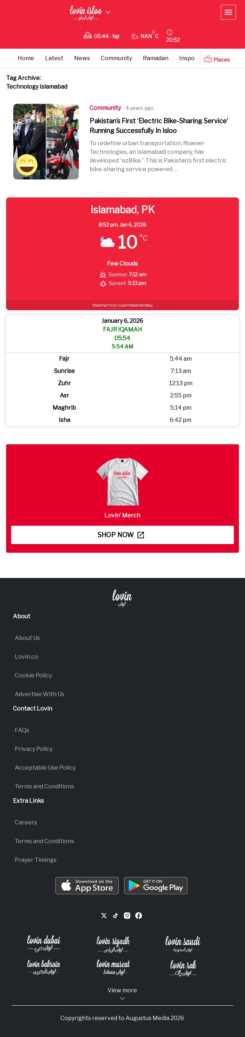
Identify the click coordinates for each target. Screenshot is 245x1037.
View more (122, 994)
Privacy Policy (34, 749)
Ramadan (155, 58)
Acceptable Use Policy (45, 767)
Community (116, 58)
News (82, 58)
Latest (54, 58)
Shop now (120, 535)
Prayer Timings (35, 859)
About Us (27, 638)
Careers (26, 822)
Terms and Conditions (44, 786)
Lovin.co (26, 656)
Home (26, 58)
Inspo (187, 58)
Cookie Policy (33, 675)
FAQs (22, 730)
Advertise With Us (39, 694)
